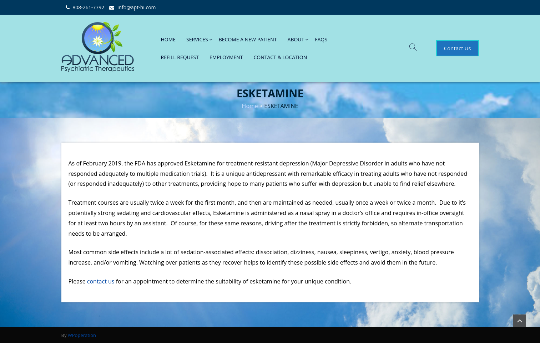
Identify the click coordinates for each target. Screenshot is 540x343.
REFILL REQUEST (180, 57)
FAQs (321, 39)
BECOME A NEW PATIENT (248, 39)
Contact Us (457, 48)
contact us (101, 281)
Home (250, 106)
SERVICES (197, 39)
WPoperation (82, 335)
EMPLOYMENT (226, 57)
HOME (168, 39)
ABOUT (296, 39)
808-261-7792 (88, 7)
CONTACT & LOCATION (280, 57)
